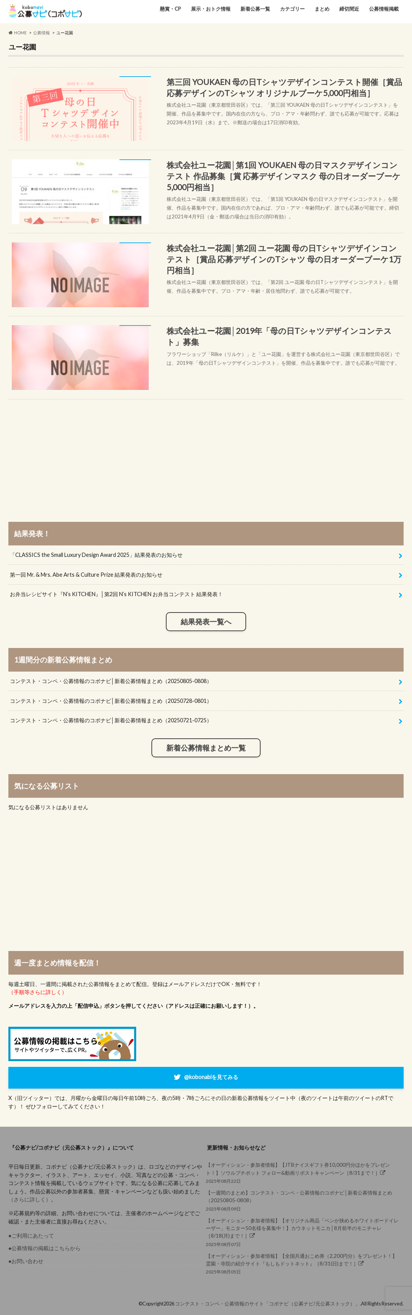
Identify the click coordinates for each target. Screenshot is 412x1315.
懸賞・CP (170, 9)
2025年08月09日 (302, 1200)
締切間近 (349, 9)
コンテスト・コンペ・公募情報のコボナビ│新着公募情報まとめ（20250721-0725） (111, 720)
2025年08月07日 (302, 1232)
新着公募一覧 (255, 9)
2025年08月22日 (302, 1172)
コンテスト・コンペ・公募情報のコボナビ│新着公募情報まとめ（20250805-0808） (111, 681)
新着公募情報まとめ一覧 (206, 748)
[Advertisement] (206, 452)
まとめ (322, 9)
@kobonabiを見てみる (211, 1077)
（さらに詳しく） (29, 1199)
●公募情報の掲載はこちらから (44, 1248)
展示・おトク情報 (211, 9)
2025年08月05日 (302, 1263)
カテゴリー (292, 9)
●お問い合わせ (26, 1261)
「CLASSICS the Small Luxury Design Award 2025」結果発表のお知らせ (96, 555)
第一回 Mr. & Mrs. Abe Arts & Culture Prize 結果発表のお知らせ (86, 574)
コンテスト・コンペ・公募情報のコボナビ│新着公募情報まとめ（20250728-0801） (111, 701)
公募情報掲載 (384, 9)
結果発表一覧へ (206, 621)
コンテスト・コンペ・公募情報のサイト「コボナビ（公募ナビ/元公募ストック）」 (267, 1304)
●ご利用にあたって (31, 1235)
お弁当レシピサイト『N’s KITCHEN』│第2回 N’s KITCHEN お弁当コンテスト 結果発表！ (116, 594)
